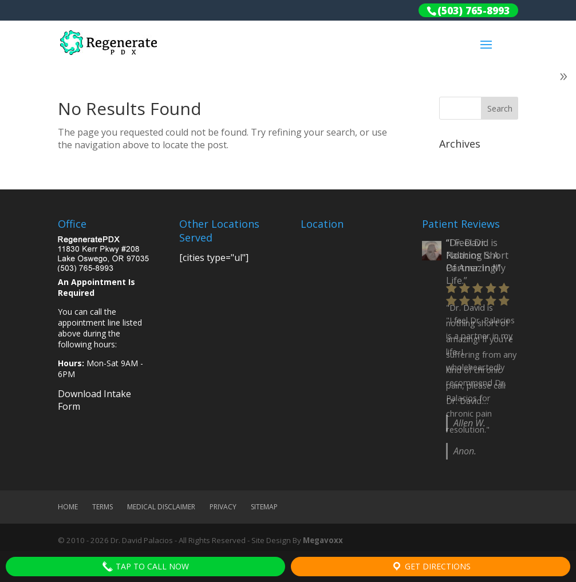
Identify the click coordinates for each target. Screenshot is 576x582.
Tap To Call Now (145, 566)
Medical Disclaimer (161, 507)
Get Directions (431, 566)
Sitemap (264, 507)
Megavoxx (323, 540)
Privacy (223, 507)
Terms (102, 507)
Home (68, 507)
